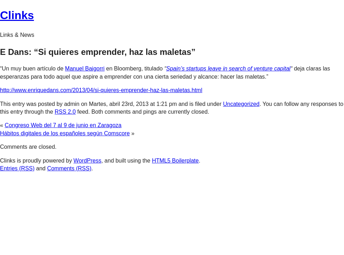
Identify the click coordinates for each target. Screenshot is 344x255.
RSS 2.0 (65, 112)
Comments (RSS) (69, 168)
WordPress (87, 161)
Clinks (17, 15)
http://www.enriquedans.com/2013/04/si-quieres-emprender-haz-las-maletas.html (101, 90)
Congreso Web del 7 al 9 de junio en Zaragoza (63, 125)
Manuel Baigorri (85, 69)
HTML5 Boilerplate (175, 161)
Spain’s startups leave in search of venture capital (228, 69)
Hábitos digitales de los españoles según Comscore (65, 133)
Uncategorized (241, 104)
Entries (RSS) (17, 168)
